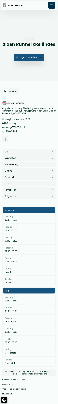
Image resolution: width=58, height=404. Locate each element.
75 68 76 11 (12, 131)
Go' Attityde (7, 393)
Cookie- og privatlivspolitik (14, 389)
